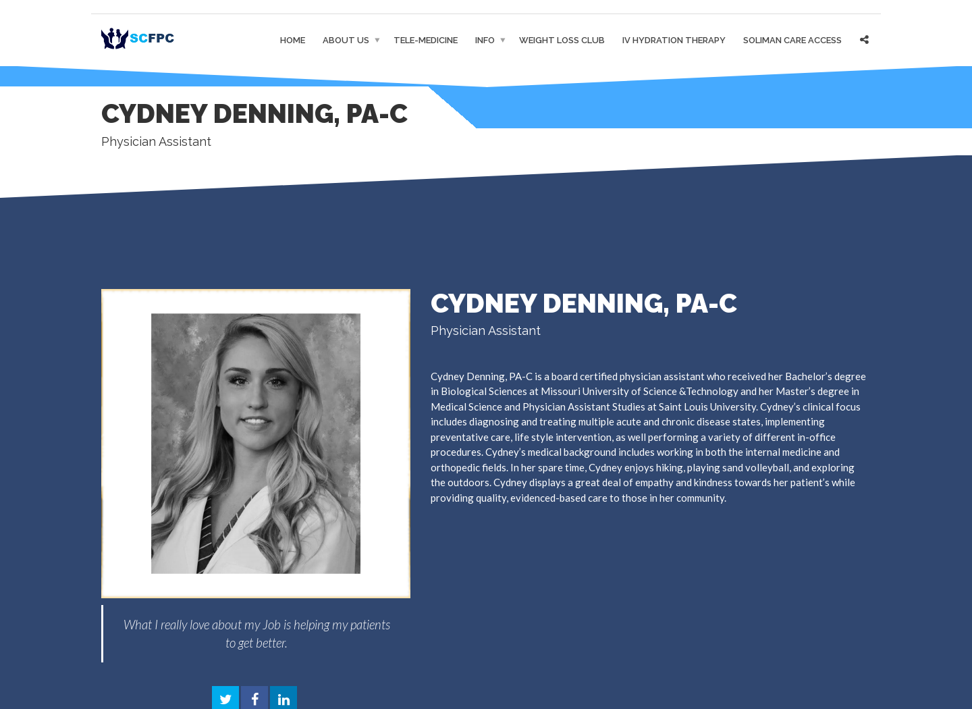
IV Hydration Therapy (674, 40)
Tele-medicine (426, 40)
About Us (346, 40)
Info (485, 40)
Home (292, 40)
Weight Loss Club (562, 40)
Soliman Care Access (792, 40)
